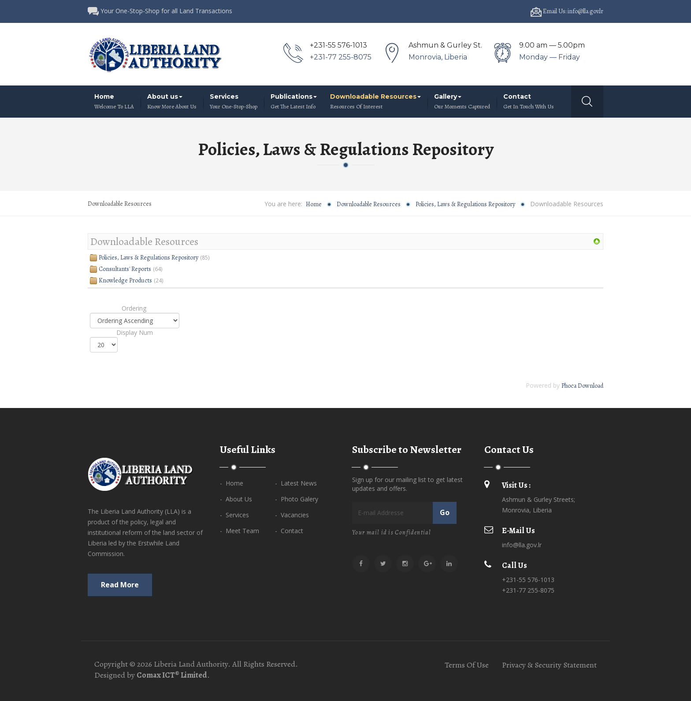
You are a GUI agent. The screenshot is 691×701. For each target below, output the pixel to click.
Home (114, 102)
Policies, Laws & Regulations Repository (465, 204)
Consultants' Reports (125, 269)
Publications (294, 102)
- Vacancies (292, 515)
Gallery (462, 102)
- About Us (236, 499)
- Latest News (296, 483)
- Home (231, 483)
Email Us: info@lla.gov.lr (567, 11)
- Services (234, 515)
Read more (120, 585)
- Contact (289, 531)
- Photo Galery (296, 499)
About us (172, 102)
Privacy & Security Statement (549, 665)
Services (233, 102)
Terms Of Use (467, 665)
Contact (528, 102)
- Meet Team (239, 531)
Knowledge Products (125, 280)
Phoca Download (582, 386)
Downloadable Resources (375, 102)
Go (445, 512)
